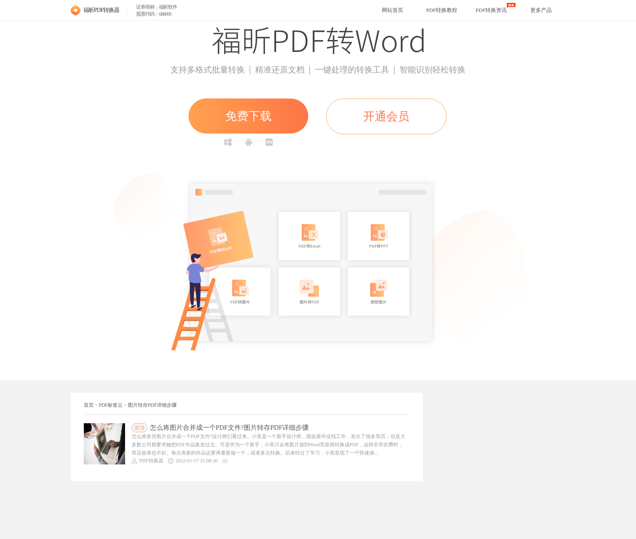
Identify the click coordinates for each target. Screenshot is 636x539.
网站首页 (392, 10)
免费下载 (248, 116)
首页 (89, 405)
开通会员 (386, 116)
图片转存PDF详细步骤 (152, 405)
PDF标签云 (111, 405)
